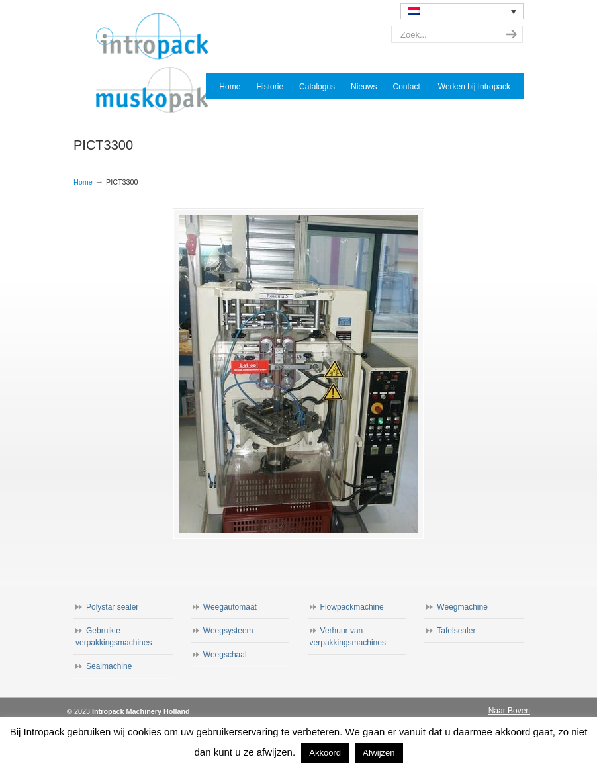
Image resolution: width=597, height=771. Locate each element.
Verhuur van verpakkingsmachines (348, 636)
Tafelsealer (456, 630)
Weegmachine (462, 607)
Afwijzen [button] (378, 753)
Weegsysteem (228, 630)
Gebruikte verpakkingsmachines (113, 636)
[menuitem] (462, 11)
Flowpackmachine (352, 607)
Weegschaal (225, 654)
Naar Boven (509, 710)
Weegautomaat (230, 607)
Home (83, 182)
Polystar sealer (112, 607)
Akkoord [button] (325, 753)
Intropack (158, 63)
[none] (462, 11)
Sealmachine (109, 666)
